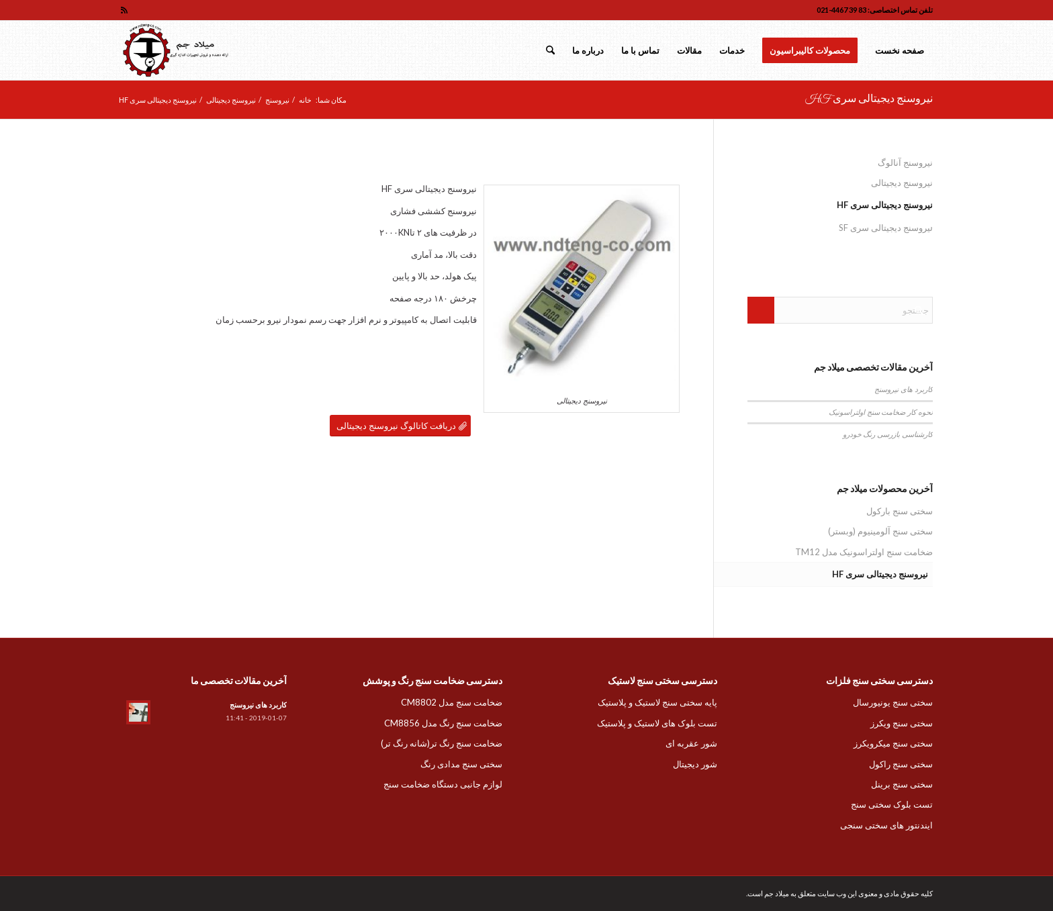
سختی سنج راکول (901, 764)
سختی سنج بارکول (899, 511)
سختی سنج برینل (902, 784)
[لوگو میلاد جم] (177, 50)
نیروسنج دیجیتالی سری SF (886, 227)
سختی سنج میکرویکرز (893, 743)
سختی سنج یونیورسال (893, 702)
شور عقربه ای (691, 743)
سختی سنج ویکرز (901, 723)
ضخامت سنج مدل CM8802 (451, 702)
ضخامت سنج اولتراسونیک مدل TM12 (864, 551)
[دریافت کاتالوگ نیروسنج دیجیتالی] (400, 426)
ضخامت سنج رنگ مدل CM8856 (443, 723)
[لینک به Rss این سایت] (124, 10)
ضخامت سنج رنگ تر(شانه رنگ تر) (441, 743)
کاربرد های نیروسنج (903, 389)
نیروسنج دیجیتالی (902, 182)
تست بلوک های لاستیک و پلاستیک (657, 723)
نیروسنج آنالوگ (905, 162)
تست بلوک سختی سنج (892, 804)
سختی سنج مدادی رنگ (461, 764)
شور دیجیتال (695, 764)
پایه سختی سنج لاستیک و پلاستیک (657, 702)
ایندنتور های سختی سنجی (886, 825)
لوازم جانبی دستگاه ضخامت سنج (442, 784)
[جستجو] (550, 50)
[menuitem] (899, 50)
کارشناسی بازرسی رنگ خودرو (888, 434)
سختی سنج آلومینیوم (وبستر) (880, 531)
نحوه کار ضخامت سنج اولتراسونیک (881, 412)
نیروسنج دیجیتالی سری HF (869, 99)
